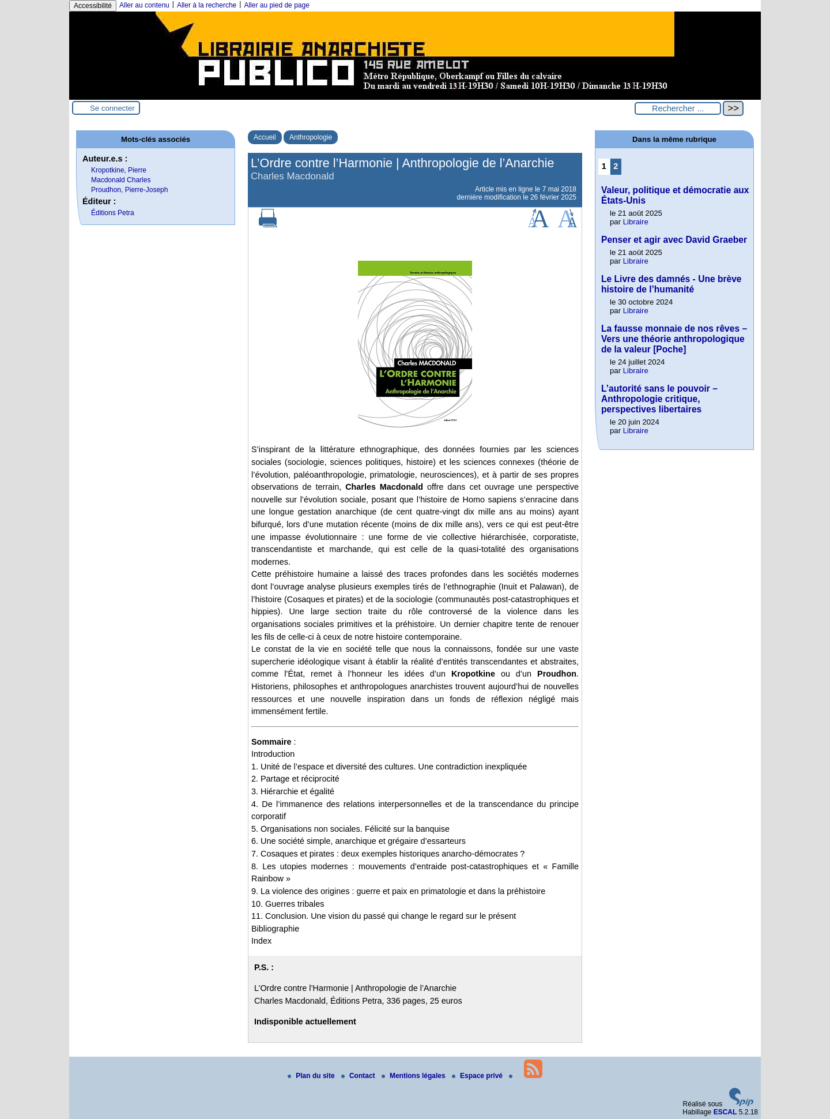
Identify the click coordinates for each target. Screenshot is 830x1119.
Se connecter (112, 108)
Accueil (265, 137)
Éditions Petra (112, 213)
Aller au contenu (144, 5)
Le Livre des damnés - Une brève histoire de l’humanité (671, 284)
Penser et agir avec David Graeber (674, 240)
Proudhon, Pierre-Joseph (129, 190)
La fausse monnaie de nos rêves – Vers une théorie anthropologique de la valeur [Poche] (674, 339)
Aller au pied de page (276, 5)
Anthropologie (310, 137)
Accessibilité (93, 6)
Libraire (635, 221)
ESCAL (725, 1112)
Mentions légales (414, 1076)
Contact (359, 1076)
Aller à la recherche (206, 5)
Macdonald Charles (120, 180)
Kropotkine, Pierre (118, 170)
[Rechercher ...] (678, 108)
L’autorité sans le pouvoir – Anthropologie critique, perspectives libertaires (659, 399)
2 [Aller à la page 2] (615, 166)
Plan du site (312, 1076)
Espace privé (478, 1076)
